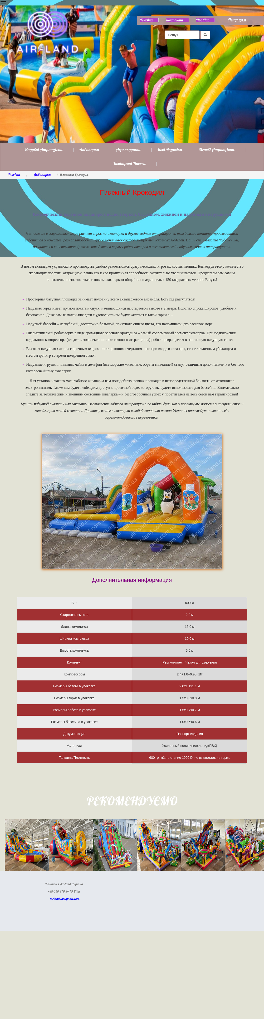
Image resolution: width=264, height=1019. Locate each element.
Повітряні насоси (129, 164)
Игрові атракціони (216, 150)
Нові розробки (169, 150)
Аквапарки (89, 150)
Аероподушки (128, 150)
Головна (146, 20)
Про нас (202, 20)
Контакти (174, 20)
